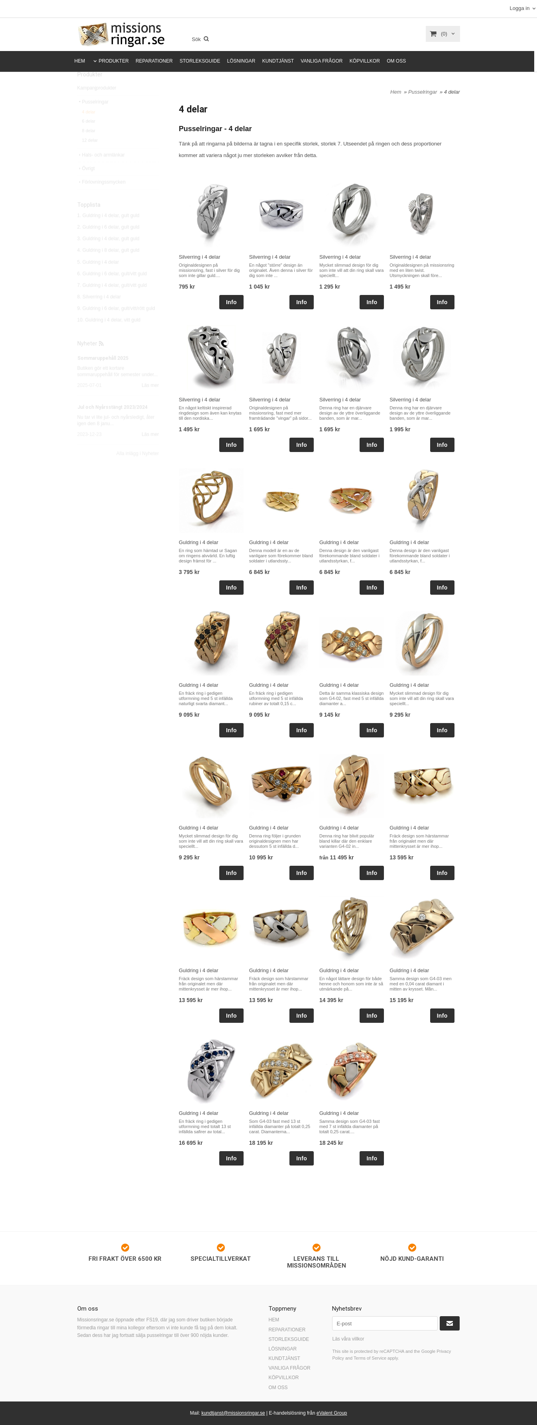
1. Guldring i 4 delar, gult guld (108, 232)
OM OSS (396, 61)
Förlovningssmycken (101, 199)
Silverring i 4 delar (199, 257)
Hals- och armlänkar (101, 172)
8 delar (89, 147)
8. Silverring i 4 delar (99, 313)
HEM (80, 61)
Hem (395, 92)
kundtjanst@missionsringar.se (233, 1413)
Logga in (519, 8)
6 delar (89, 138)
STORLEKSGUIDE (199, 61)
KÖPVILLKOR (365, 61)
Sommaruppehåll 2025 (102, 375)
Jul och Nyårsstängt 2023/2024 (112, 424)
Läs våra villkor (348, 1339)
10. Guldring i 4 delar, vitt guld (109, 337)
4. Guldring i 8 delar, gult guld (108, 267)
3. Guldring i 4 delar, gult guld (108, 255)
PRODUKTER (114, 61)
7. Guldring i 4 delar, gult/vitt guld (112, 302)
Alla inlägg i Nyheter (137, 470)
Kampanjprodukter (96, 105)
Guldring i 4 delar (198, 542)
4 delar (89, 128)
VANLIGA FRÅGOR (321, 61)
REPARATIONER (154, 61)
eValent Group (332, 1413)
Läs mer (150, 402)
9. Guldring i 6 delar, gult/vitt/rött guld (116, 325)
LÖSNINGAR (241, 61)
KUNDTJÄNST (278, 61)
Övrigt (86, 185)
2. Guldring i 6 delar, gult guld (108, 244)
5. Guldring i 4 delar (98, 279)
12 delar (90, 157)
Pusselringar (93, 119)
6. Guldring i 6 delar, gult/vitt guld (112, 290)
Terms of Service (370, 1358)
